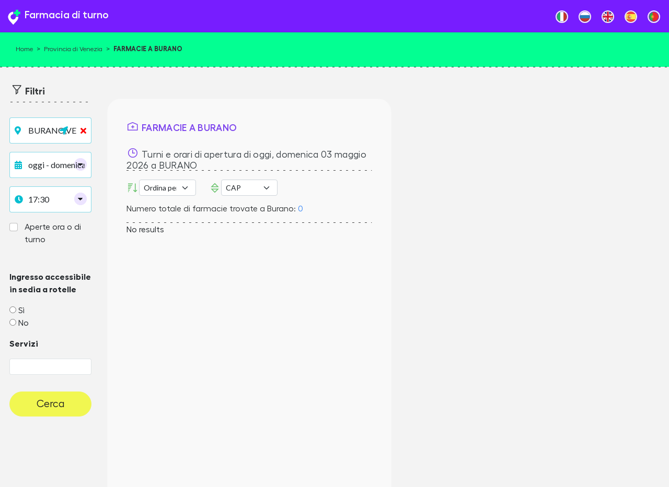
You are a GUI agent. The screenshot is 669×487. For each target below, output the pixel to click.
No (23, 323)
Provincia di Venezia (73, 49)
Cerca (51, 404)
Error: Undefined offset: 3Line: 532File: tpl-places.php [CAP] (249, 188)
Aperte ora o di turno (53, 233)
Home (24, 49)
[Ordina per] (167, 188)
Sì (21, 310)
